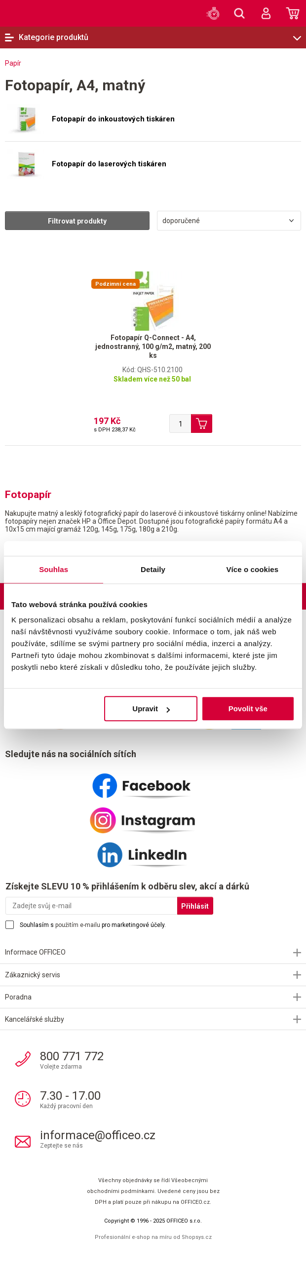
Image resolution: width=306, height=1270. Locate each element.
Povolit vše (248, 708)
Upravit (151, 708)
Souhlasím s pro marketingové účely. (93, 925)
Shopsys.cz (197, 1237)
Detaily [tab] (153, 569)
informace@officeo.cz (97, 1135)
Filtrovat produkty (77, 221)
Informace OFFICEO (35, 952)
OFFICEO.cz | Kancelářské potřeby (27, 12)
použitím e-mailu (77, 925)
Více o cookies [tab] (253, 569)
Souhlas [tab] (53, 569)
